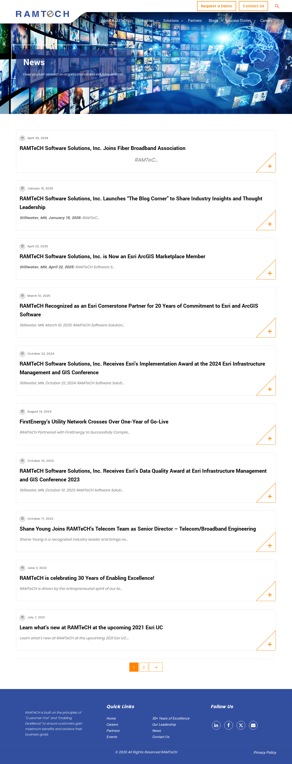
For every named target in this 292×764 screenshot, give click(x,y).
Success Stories (238, 20)
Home (111, 718)
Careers (266, 20)
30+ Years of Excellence (170, 718)
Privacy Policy (264, 752)
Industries (146, 20)
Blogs (213, 20)
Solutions (171, 20)
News (156, 730)
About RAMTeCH (114, 20)
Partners (195, 20)
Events (111, 736)
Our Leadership (164, 724)
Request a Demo (216, 6)
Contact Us (253, 6)
